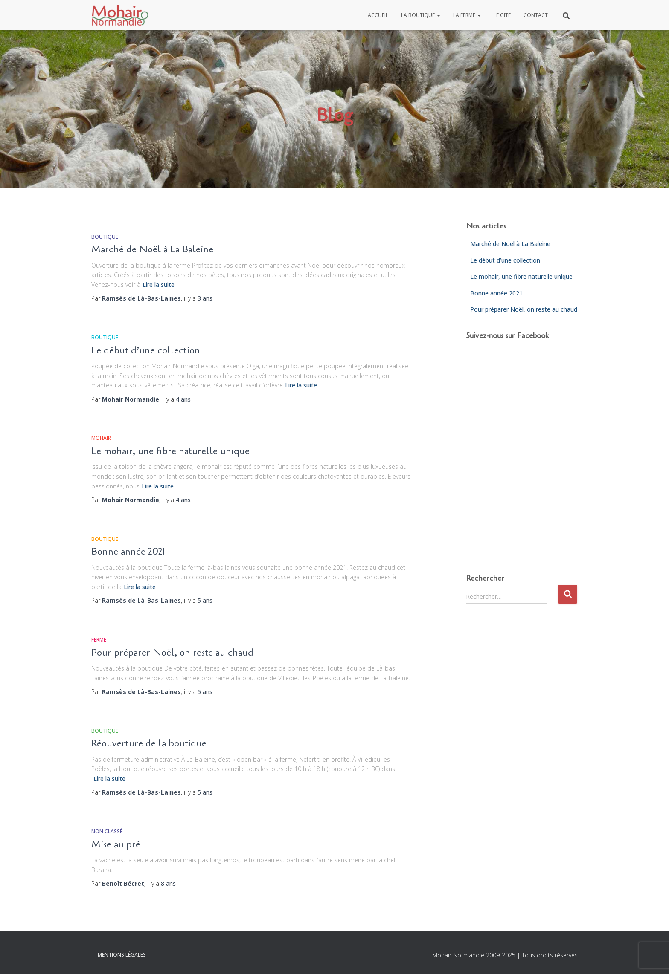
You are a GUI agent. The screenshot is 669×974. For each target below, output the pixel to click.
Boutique (104, 236)
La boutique (420, 15)
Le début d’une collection (145, 350)
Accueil (378, 15)
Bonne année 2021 (128, 551)
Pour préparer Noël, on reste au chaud (172, 652)
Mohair (101, 438)
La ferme (467, 15)
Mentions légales (122, 954)
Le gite (502, 15)
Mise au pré (115, 844)
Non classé (106, 831)
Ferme (98, 639)
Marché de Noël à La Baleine (152, 249)
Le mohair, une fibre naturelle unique (170, 451)
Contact (536, 15)
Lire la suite (159, 284)
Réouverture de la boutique (149, 743)
